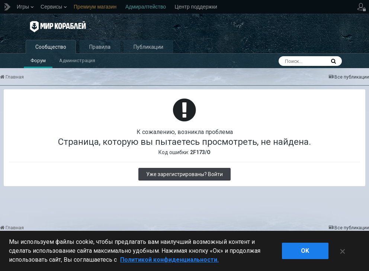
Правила (99, 48)
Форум (38, 61)
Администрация (77, 61)
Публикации (148, 48)
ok (305, 250)
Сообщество (50, 48)
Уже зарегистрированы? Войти (184, 175)
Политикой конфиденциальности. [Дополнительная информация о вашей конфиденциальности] (169, 259)
